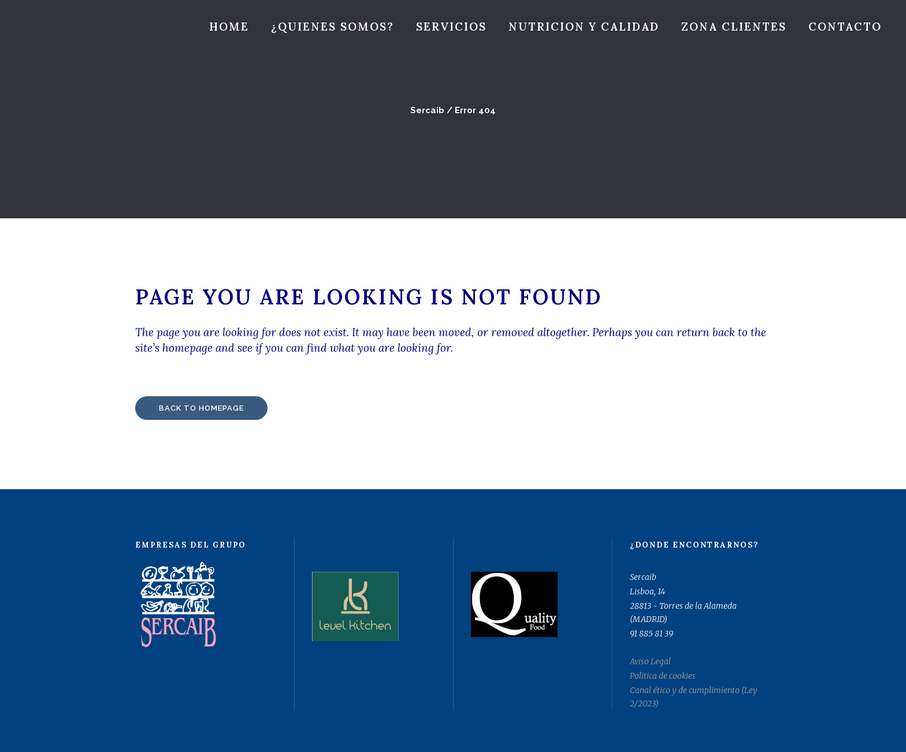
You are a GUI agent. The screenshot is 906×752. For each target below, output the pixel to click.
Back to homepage (201, 408)
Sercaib (427, 110)
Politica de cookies (663, 676)
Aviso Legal (650, 661)
